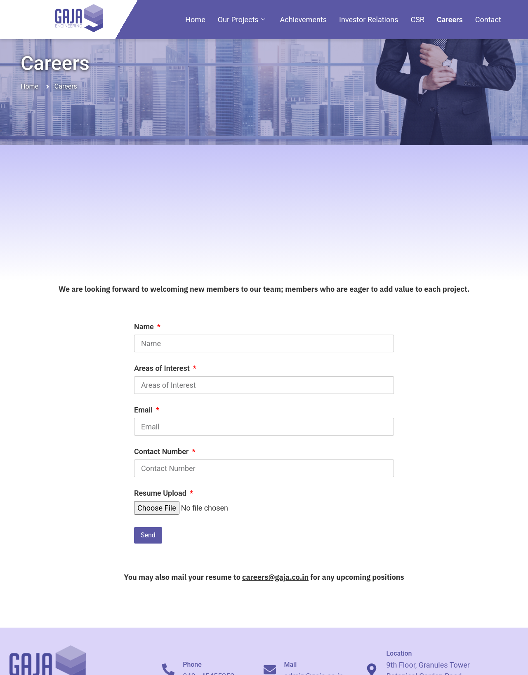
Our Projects (241, 19)
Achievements (303, 19)
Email (144, 410)
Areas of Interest (162, 369)
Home (195, 19)
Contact (488, 19)
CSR (417, 19)
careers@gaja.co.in (275, 577)
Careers (450, 19)
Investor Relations (368, 19)
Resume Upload (161, 493)
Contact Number (162, 452)
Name (145, 327)
